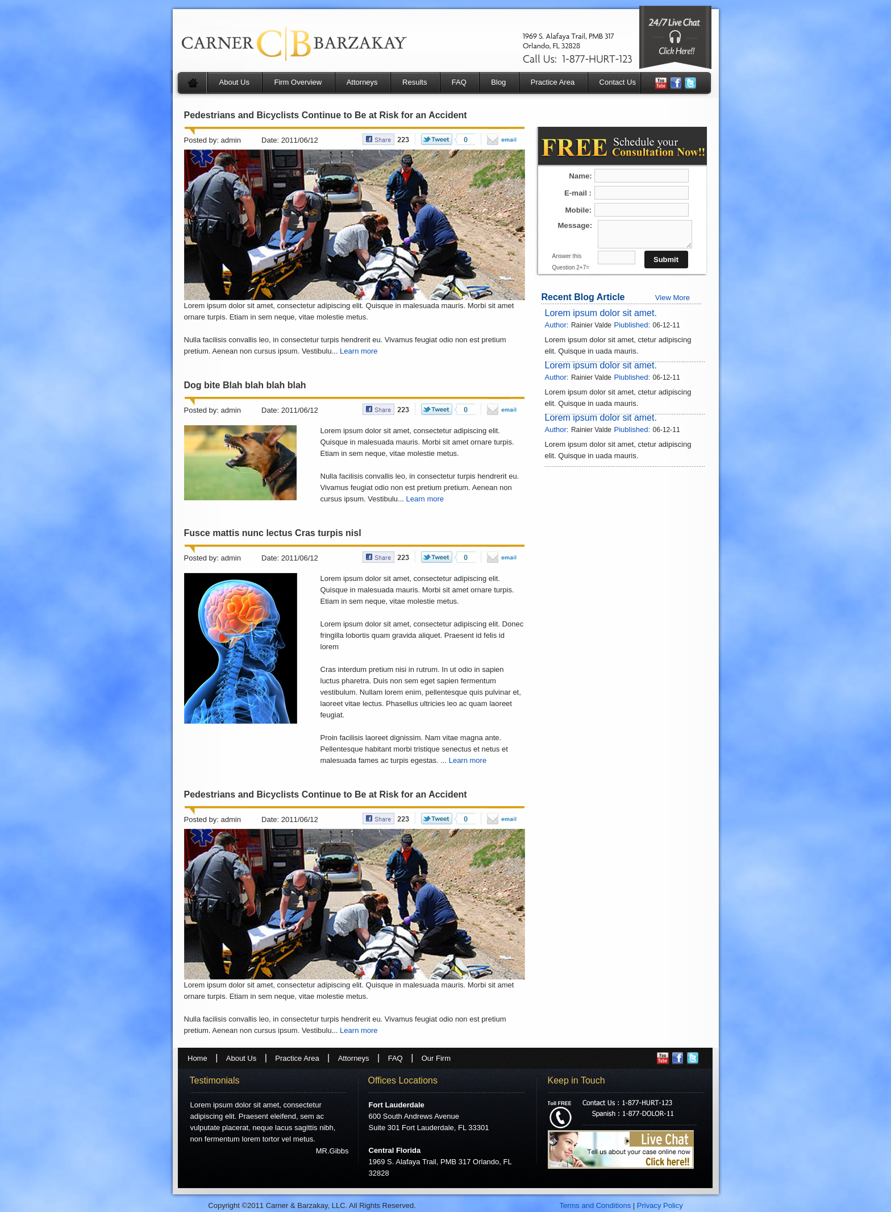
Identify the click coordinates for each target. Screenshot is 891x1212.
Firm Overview (298, 82)
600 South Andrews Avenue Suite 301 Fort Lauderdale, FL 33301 (429, 1116)
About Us (234, 82)
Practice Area (552, 82)
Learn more (358, 351)
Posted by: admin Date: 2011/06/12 (251, 140)
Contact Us (617, 82)
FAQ (459, 82)
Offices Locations (403, 1080)
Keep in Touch (576, 1080)
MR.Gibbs (332, 1151)
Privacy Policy (660, 1205)
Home (197, 1058)
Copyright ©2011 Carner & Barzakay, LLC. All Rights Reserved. (313, 1205)
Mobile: (578, 210)
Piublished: (632, 325)
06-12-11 (666, 325)
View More (672, 297)
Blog (498, 82)
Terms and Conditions (595, 1205)
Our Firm (436, 1058)
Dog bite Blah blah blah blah (245, 385)
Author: (557, 325)
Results (414, 82)
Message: (575, 225)
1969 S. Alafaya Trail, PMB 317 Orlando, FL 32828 (440, 1161)
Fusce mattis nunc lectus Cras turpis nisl (272, 533)
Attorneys (362, 82)
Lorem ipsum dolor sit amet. (601, 313)
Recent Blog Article (583, 297)
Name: (581, 176)
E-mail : (578, 193)
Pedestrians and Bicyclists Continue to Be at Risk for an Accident (325, 115)
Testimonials (215, 1080)
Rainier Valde (591, 325)
